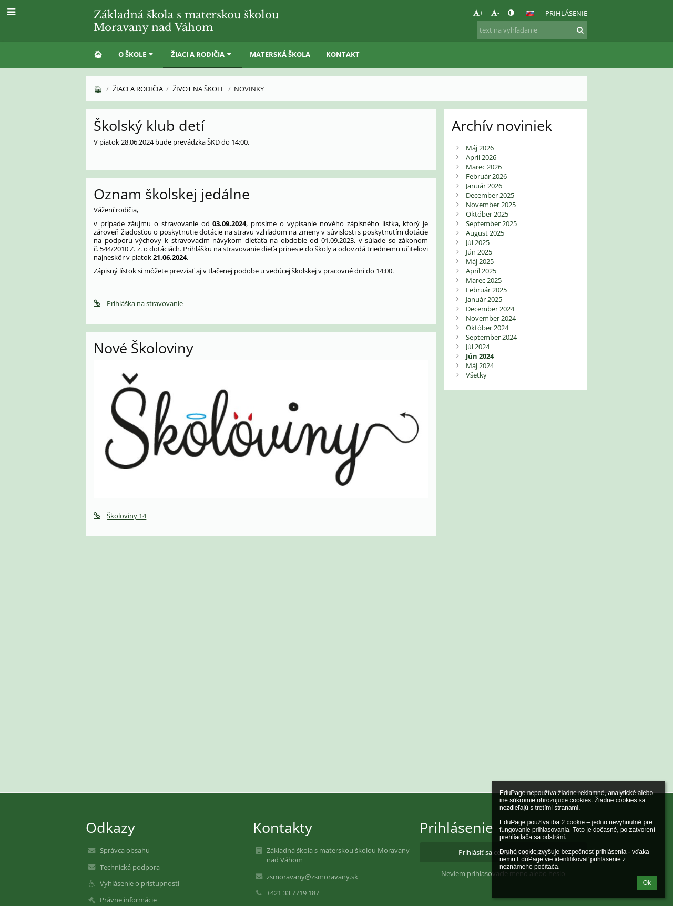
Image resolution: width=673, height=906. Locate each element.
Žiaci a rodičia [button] (202, 54)
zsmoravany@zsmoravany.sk (312, 876)
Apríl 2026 (481, 157)
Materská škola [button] (280, 54)
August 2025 (485, 233)
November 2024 (491, 318)
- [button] (495, 12)
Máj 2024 (480, 365)
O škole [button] (136, 54)
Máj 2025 (480, 261)
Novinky (249, 89)
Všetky (476, 375)
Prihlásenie (566, 13)
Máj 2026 (480, 147)
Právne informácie (128, 899)
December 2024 (490, 308)
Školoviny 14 (120, 516)
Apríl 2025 (481, 271)
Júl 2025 (478, 242)
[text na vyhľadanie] (532, 30)
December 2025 (490, 195)
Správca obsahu (125, 850)
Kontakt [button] (343, 54)
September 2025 (491, 223)
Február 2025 (486, 289)
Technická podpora (130, 867)
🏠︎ (98, 89)
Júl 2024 (478, 346)
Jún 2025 (479, 252)
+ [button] (478, 12)
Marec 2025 (484, 280)
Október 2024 (487, 327)
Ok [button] (647, 883)
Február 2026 (486, 176)
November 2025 (491, 204)
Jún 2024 (480, 356)
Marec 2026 (484, 166)
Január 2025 (484, 299)
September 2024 (491, 337)
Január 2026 (484, 185)
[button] (530, 13)
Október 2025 (487, 214)
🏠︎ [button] (98, 54)
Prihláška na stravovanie (138, 303)
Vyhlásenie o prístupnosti (139, 883)
